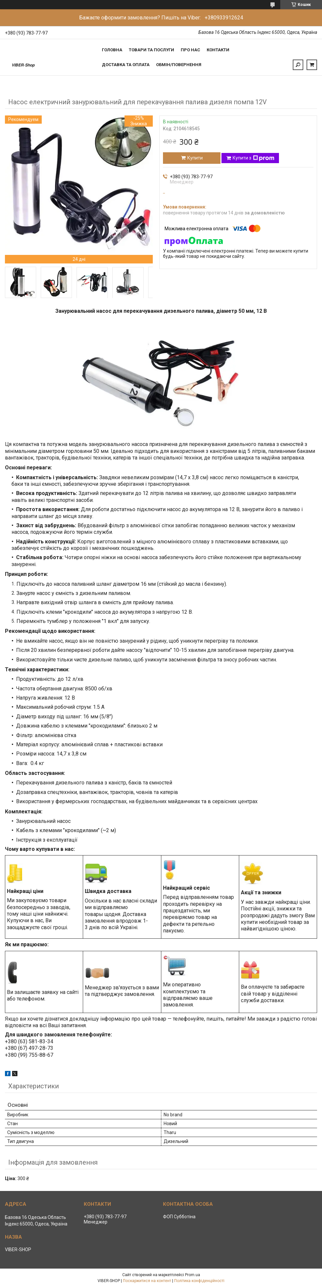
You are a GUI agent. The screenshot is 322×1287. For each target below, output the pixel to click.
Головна (112, 49)
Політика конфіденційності (199, 1280)
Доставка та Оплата (126, 64)
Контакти (218, 49)
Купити (195, 158)
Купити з (253, 158)
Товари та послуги (151, 49)
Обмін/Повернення (178, 64)
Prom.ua (192, 1275)
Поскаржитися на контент (147, 1280)
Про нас (190, 49)
